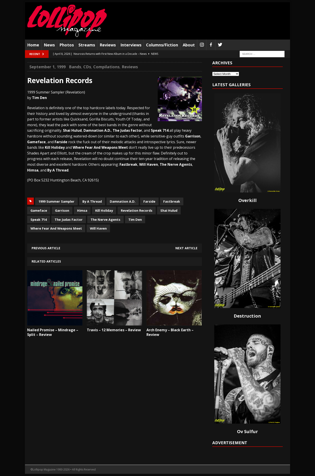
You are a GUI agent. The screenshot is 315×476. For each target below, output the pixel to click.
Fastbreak (171, 201)
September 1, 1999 (47, 66)
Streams (86, 45)
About (189, 45)
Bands (75, 66)
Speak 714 (38, 219)
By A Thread (92, 201)
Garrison (62, 210)
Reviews (108, 45)
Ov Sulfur (247, 431)
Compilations (106, 66)
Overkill (247, 200)
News (49, 45)
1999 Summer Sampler (56, 201)
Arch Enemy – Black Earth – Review (170, 332)
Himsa (82, 210)
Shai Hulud (168, 210)
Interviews (130, 45)
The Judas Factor (69, 219)
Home (33, 45)
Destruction (247, 316)
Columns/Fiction (162, 45)
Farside (149, 201)
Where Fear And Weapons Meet (56, 228)
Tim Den (135, 219)
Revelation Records (136, 210)
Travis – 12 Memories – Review (114, 329)
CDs (87, 66)
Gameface (38, 210)
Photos (66, 45)
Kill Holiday (104, 210)
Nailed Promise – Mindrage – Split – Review (52, 332)
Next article (186, 248)
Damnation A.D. (122, 201)
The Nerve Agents (105, 219)
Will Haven (98, 228)
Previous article (46, 248)
